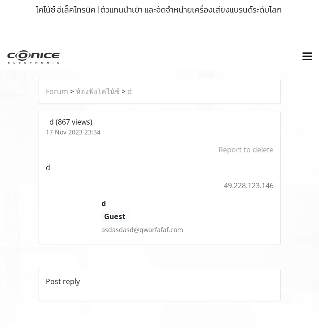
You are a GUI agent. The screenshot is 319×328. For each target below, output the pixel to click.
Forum (57, 91)
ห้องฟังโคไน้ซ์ (98, 91)
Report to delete (246, 150)
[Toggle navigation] (307, 57)
